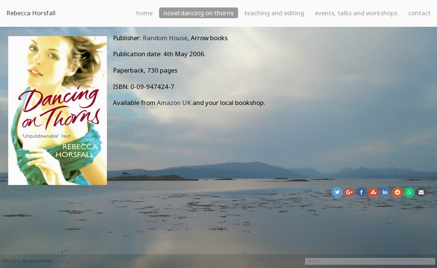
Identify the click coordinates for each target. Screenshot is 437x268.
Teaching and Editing (274, 13)
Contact (419, 13)
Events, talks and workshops (356, 13)
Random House (165, 38)
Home (144, 13)
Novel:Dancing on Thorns (199, 13)
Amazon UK (174, 102)
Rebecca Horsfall (31, 13)
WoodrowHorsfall (37, 261)
